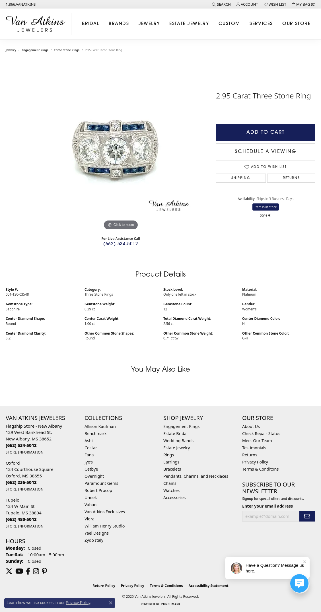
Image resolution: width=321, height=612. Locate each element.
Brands (119, 24)
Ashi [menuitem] (89, 440)
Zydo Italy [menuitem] (94, 540)
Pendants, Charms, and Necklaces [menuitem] (195, 476)
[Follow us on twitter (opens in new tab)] (9, 571)
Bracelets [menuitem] (172, 469)
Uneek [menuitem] (91, 497)
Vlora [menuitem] (89, 519)
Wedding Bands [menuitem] (178, 440)
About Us (251, 426)
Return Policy (103, 585)
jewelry (11, 50)
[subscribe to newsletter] (307, 516)
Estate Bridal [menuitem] (175, 433)
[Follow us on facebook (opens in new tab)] (28, 571)
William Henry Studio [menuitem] (105, 526)
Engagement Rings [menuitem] (181, 426)
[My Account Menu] (247, 4)
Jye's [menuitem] (89, 462)
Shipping (240, 178)
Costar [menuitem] (91, 447)
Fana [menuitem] (89, 455)
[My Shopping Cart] (303, 4)
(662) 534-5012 (120, 244)
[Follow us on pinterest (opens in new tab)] (44, 571)
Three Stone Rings (67, 50)
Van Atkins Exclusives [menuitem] (105, 511)
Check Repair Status (261, 433)
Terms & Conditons (260, 469)
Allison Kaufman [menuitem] (100, 426)
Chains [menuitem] (169, 483)
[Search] (221, 4)
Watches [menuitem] (171, 490)
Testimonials (254, 447)
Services (261, 24)
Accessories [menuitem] (174, 497)
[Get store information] (25, 452)
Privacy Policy (255, 462)
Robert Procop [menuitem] (98, 490)
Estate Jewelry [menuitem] (176, 447)
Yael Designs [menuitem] (97, 533)
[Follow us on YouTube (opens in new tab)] (19, 571)
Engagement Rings (35, 50)
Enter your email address (267, 506)
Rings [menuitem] (168, 455)
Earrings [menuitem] (171, 462)
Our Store (296, 24)
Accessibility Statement (208, 585)
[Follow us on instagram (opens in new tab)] (36, 571)
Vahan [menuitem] (90, 504)
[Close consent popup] (110, 603)
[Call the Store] (21, 445)
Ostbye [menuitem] (91, 469)
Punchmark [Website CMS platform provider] (170, 604)
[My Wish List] (275, 4)
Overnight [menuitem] (94, 476)
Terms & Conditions (166, 585)
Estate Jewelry (189, 24)
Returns (291, 178)
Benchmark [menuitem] (95, 433)
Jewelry (149, 24)
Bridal (90, 24)
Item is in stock (266, 207)
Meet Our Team (257, 440)
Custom (229, 24)
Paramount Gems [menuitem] (101, 483)
